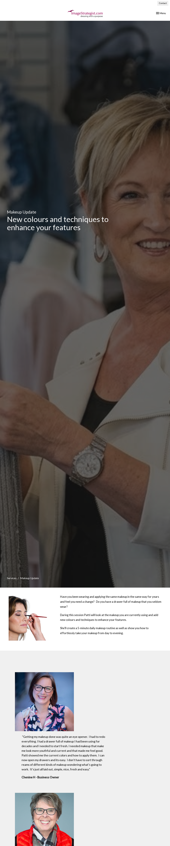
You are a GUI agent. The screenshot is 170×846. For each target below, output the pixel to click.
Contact (163, 3)
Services (11, 578)
